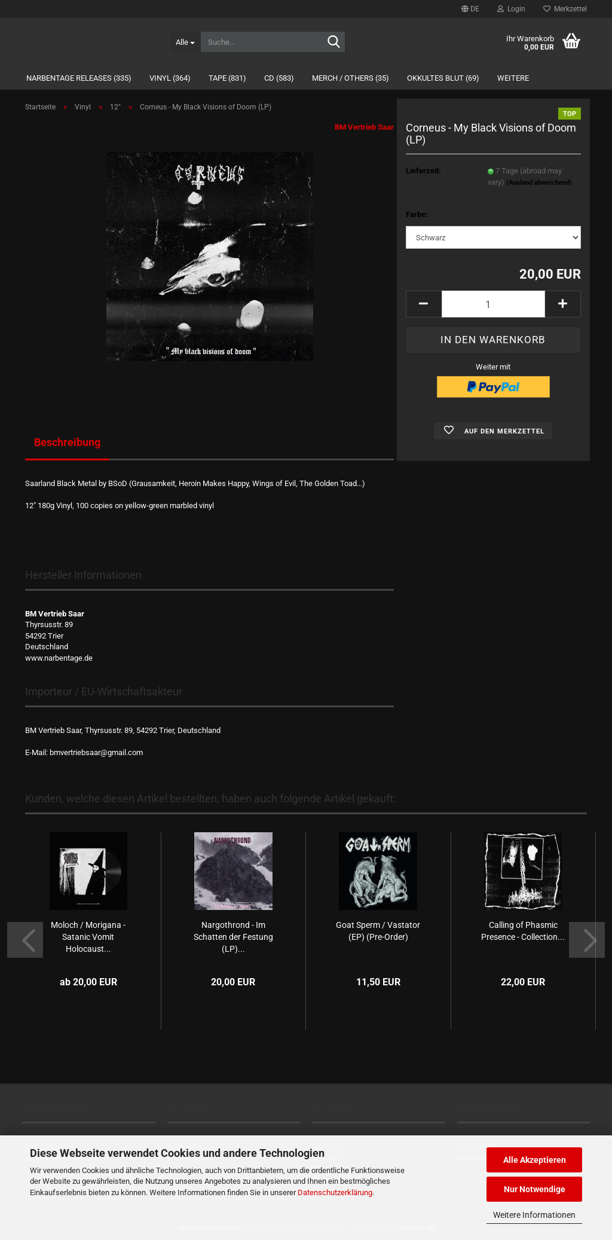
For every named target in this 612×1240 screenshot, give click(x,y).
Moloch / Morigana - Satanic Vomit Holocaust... (88, 937)
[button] (470, 9)
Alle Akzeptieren (534, 1160)
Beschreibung (67, 442)
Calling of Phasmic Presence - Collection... (523, 931)
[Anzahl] (493, 304)
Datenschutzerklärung (335, 1192)
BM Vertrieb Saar (364, 127)
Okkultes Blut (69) (443, 78)
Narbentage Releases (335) (78, 78)
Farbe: (417, 214)
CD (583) (279, 78)
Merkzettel (565, 9)
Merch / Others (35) (350, 78)
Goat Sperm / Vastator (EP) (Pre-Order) (378, 931)
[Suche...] (185, 42)
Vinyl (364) (170, 78)
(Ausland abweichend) (539, 183)
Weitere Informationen (534, 1215)
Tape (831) (227, 78)
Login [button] (511, 9)
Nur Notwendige (534, 1189)
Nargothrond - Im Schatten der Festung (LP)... (233, 937)
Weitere (513, 78)
